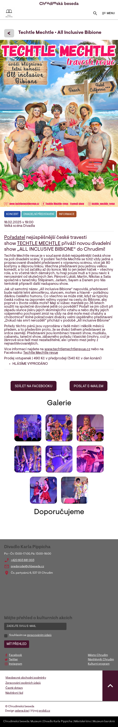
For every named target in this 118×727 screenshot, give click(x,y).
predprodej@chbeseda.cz (27, 566)
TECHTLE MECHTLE (38, 243)
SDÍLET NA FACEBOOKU (33, 386)
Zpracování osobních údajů (23, 683)
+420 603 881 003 (22, 560)
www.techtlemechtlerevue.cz (67, 349)
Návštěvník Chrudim (101, 659)
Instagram (15, 664)
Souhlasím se (30, 635)
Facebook (15, 655)
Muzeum (36, 721)
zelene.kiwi (22, 711)
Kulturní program (98, 664)
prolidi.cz (44, 711)
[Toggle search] (95, 14)
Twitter (13, 659)
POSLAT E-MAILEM (88, 386)
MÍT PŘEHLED (17, 644)
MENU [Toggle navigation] (108, 13)
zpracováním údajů (39, 635)
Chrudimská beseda (16, 721)
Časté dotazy (14, 688)
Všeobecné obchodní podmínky (25, 678)
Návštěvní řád (14, 693)
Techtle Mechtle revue (40, 353)
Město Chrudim (98, 655)
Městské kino (82, 721)
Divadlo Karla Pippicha (57, 721)
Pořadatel (14, 237)
